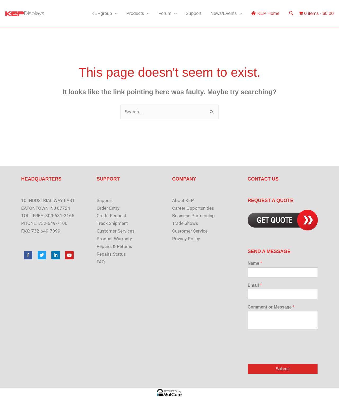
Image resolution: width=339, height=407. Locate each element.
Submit (283, 368)
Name (255, 263)
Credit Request (111, 216)
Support (194, 13)
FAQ (101, 261)
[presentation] (288, 355)
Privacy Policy (186, 238)
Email (255, 285)
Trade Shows (185, 223)
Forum (164, 13)
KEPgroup (101, 13)
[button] (291, 13)
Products (135, 13)
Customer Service (190, 231)
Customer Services (116, 231)
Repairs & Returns (114, 246)
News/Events (224, 13)
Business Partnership (193, 216)
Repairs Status (111, 254)
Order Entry (108, 208)
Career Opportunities (193, 208)
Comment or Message (271, 307)
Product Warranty (114, 238)
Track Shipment (112, 223)
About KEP (183, 200)
